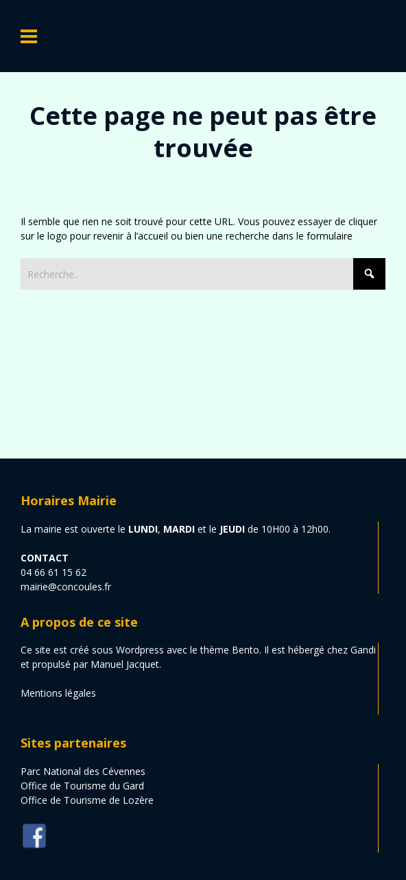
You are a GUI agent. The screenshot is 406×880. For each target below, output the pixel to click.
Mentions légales (58, 692)
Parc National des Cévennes (83, 771)
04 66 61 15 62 (53, 572)
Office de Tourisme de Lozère (87, 800)
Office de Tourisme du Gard (82, 785)
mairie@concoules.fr (66, 586)
